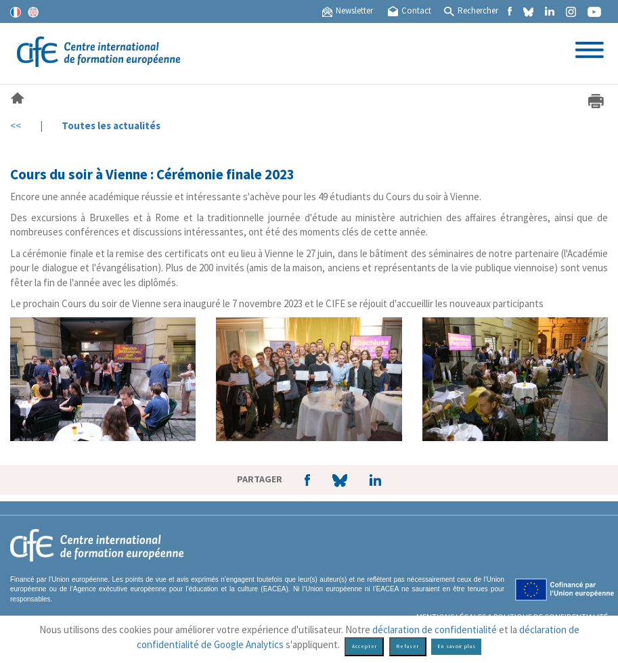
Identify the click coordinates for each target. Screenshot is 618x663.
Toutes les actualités (111, 125)
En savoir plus (456, 646)
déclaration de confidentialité (434, 629)
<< (15, 125)
